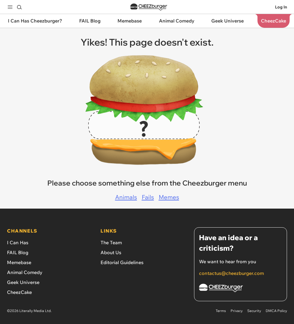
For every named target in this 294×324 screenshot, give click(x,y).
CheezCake (19, 292)
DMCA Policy (276, 311)
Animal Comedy (24, 272)
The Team (111, 242)
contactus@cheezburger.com (231, 273)
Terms (221, 311)
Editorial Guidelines (122, 262)
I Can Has (17, 242)
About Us (111, 252)
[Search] (19, 7)
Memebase (19, 262)
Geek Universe (23, 282)
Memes (169, 197)
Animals (126, 197)
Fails (148, 197)
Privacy (237, 311)
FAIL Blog (17, 252)
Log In (281, 7)
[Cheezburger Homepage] (240, 288)
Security (254, 311)
